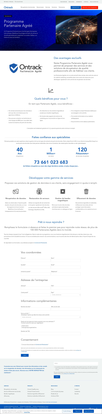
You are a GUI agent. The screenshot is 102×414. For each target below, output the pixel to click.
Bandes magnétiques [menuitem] (9, 393)
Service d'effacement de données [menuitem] (12, 391)
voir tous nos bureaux (51, 402)
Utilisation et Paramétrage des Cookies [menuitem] (40, 406)
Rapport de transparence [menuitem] (18, 407)
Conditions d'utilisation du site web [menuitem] (11, 406)
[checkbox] (51, 326)
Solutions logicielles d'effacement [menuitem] (35, 393)
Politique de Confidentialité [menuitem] (25, 406)
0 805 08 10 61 (75, 7)
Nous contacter (94, 1)
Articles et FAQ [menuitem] (55, 396)
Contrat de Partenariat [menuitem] (43, 407)
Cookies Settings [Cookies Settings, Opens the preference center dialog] (67, 411)
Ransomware (40, 7)
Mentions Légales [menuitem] (7, 407)
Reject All (78, 411)
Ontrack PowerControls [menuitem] (33, 391)
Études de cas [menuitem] (54, 393)
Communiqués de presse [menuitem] (57, 391)
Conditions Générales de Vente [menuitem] (31, 407)
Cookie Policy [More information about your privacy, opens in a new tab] (27, 412)
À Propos (86, 1)
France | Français (9, 1)
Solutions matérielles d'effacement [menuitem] (36, 396)
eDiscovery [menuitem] (6, 396)
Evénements (79, 1)
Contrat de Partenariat (41, 242)
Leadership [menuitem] (77, 391)
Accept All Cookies (88, 411)
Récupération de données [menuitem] (10, 389)
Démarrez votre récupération (90, 7)
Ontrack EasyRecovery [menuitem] (33, 389)
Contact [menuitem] (77, 389)
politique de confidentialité (69, 373)
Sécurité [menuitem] (77, 393)
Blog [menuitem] (52, 389)
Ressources (71, 1)
